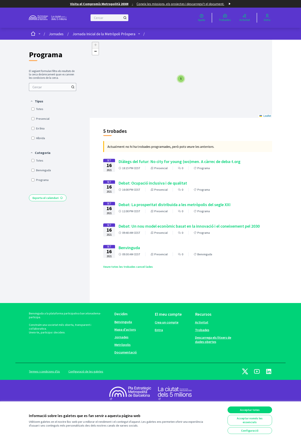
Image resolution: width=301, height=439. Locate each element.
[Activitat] (245, 18)
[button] (37, 101)
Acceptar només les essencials (250, 420)
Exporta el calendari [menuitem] (48, 198)
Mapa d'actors (125, 329)
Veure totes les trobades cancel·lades (128, 267)
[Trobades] (225, 18)
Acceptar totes (250, 410)
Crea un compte (166, 322)
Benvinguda (123, 322)
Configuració (249, 430)
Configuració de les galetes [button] (85, 371)
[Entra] (267, 18)
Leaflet (265, 115)
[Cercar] (109, 17)
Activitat (201, 322)
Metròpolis (122, 345)
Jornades (56, 33)
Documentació (125, 352)
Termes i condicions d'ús (44, 371)
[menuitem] (52, 87)
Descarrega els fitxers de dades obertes (213, 339)
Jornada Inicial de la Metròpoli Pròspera (103, 33)
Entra (159, 330)
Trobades (202, 330)
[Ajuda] (201, 18)
